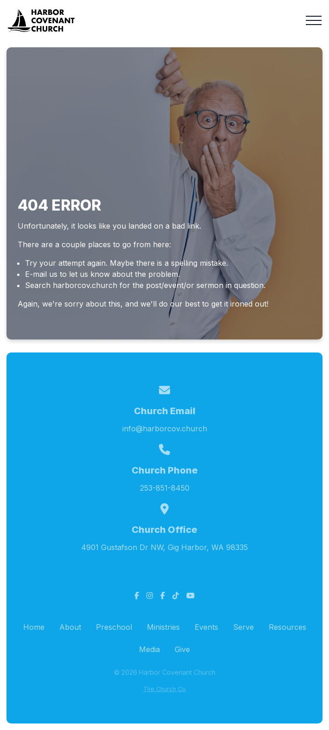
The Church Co (164, 688)
